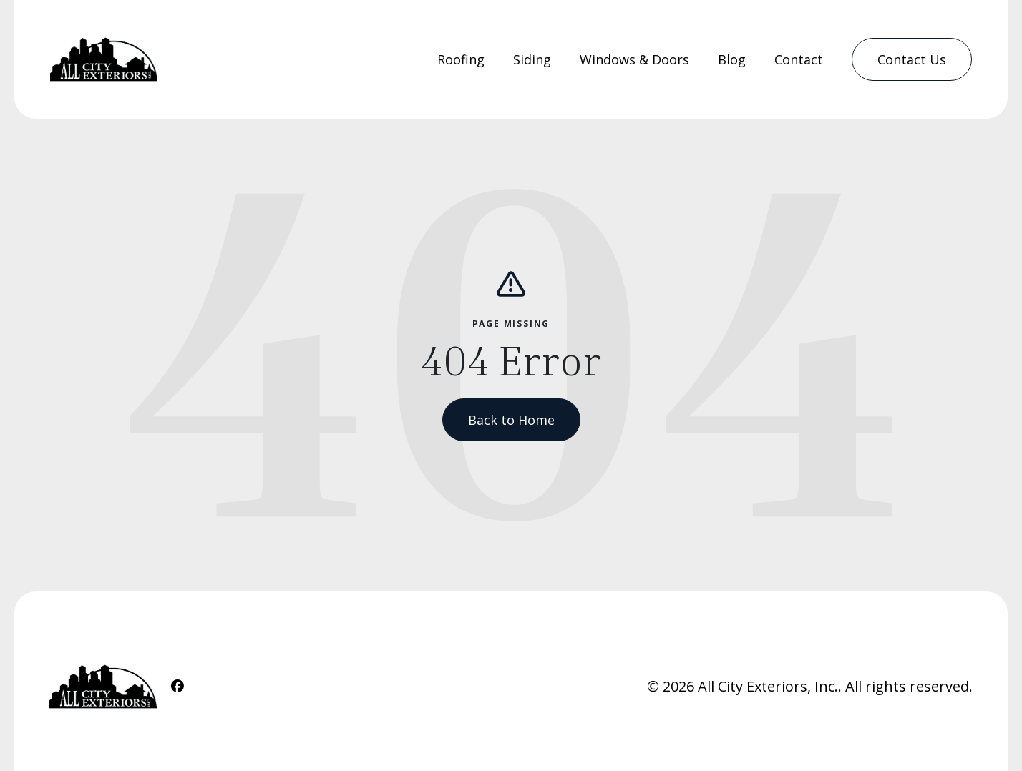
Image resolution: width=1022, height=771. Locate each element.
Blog (732, 59)
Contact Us (911, 59)
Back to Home (511, 419)
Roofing (461, 59)
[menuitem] (461, 59)
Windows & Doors (634, 59)
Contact (798, 59)
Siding (532, 59)
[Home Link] (103, 59)
